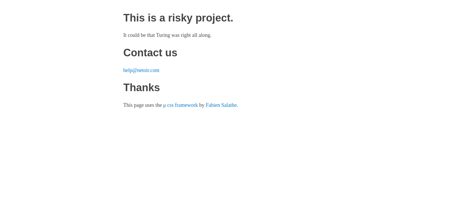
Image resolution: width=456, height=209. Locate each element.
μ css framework (180, 105)
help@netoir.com (141, 70)
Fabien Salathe (221, 105)
